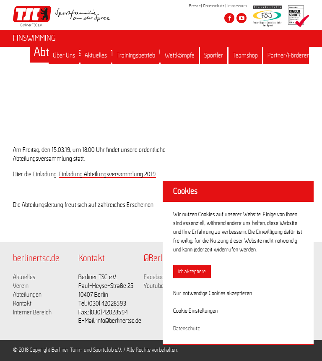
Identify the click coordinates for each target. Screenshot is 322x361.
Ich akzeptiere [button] (192, 272)
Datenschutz (214, 6)
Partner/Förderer (288, 55)
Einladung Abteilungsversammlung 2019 (107, 174)
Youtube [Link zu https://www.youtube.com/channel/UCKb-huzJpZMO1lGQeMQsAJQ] (154, 286)
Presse (194, 6)
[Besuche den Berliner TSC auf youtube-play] (241, 18)
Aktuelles (96, 55)
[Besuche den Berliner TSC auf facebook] (229, 18)
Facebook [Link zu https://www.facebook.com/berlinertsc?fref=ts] (155, 277)
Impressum (237, 6)
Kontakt (22, 303)
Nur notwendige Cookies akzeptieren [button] (212, 293)
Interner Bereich (32, 312)
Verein (21, 286)
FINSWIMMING (34, 38)
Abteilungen (27, 294)
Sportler (213, 55)
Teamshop (245, 55)
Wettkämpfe (180, 55)
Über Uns (64, 55)
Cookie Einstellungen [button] (195, 311)
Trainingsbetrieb (136, 55)
